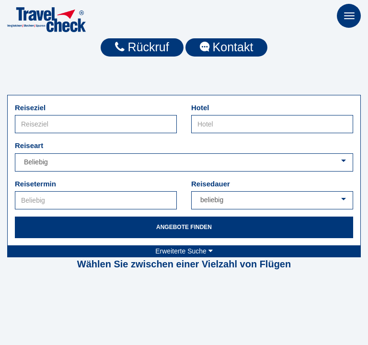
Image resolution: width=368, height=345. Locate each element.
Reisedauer (210, 184)
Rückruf (142, 47)
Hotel (200, 108)
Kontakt (226, 47)
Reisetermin (35, 184)
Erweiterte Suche (184, 251)
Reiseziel (30, 108)
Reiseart (29, 145)
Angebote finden (184, 227)
